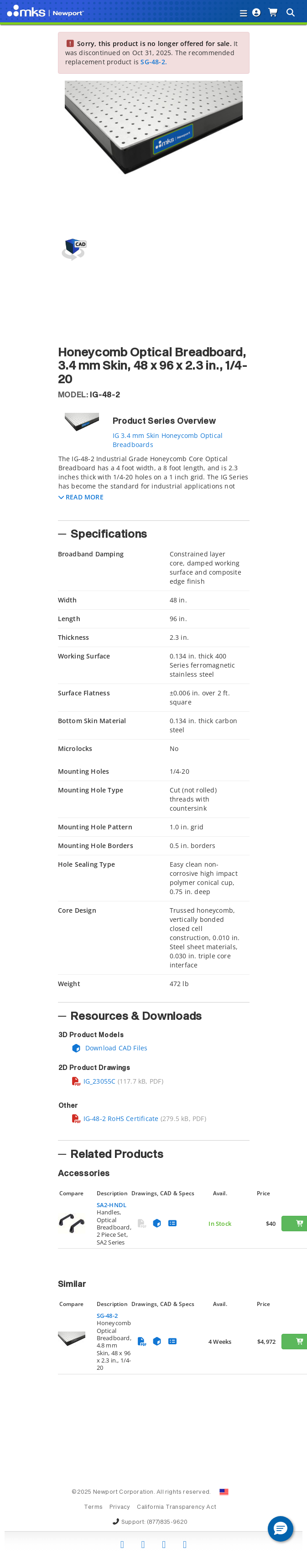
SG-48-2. (153, 61)
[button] (81, 497)
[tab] (153, 485)
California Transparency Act (176, 1507)
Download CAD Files (109, 1048)
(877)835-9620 (167, 1522)
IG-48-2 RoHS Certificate (115, 1118)
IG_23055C (93, 1081)
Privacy (119, 1507)
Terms (93, 1507)
